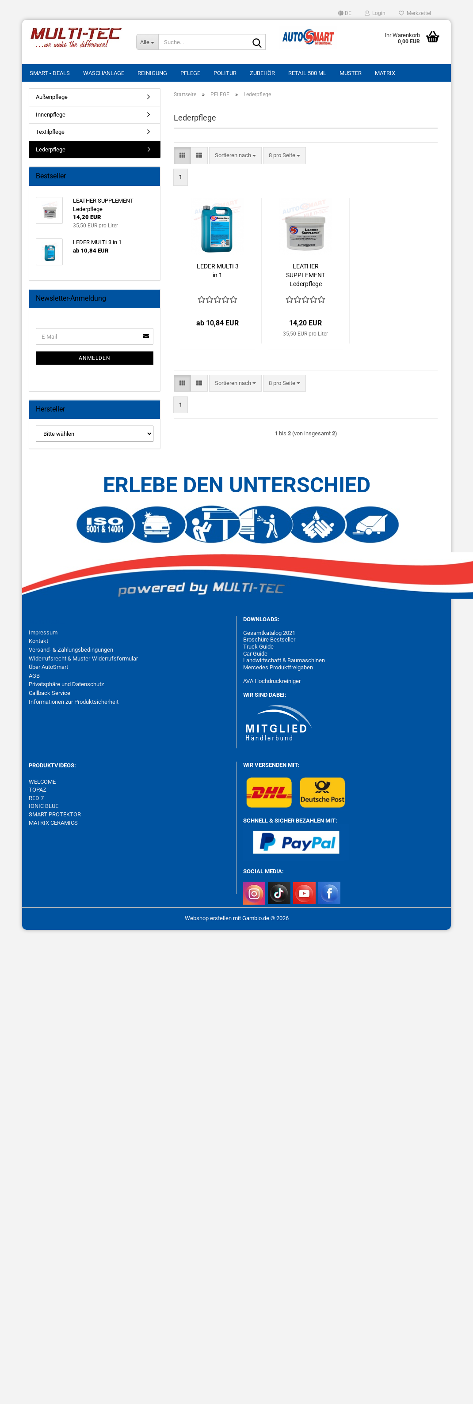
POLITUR (225, 73)
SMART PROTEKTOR (55, 814)
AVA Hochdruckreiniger (272, 681)
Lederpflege (50, 149)
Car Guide (255, 653)
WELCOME (42, 781)
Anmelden (95, 358)
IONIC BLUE (43, 806)
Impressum (43, 632)
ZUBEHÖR (262, 73)
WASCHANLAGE (103, 73)
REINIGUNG (152, 73)
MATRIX (385, 73)
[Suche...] (147, 42)
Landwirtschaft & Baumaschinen (284, 660)
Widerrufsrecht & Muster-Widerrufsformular (83, 658)
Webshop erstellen (208, 918)
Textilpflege (50, 131)
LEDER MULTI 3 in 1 (218, 271)
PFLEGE (190, 73)
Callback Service (49, 693)
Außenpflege (52, 97)
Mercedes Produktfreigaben (278, 667)
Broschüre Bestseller (269, 639)
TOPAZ (38, 789)
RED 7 (36, 798)
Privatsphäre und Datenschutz (66, 684)
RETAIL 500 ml (307, 73)
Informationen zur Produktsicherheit (73, 701)
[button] (345, 13)
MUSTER (350, 73)
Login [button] (375, 13)
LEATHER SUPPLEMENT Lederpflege (305, 275)
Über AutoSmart (48, 667)
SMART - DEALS (50, 73)
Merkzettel (415, 13)
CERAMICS (63, 822)
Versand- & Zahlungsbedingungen (71, 649)
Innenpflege (50, 114)
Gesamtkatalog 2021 (269, 633)
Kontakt (38, 641)
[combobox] (235, 155)
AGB (34, 675)
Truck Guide (258, 646)
